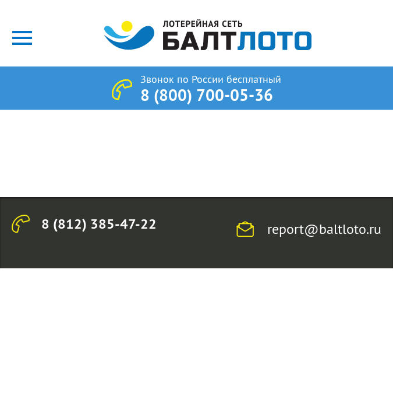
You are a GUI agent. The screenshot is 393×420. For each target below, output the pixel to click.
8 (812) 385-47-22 (99, 224)
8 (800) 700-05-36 (206, 95)
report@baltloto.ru (324, 228)
